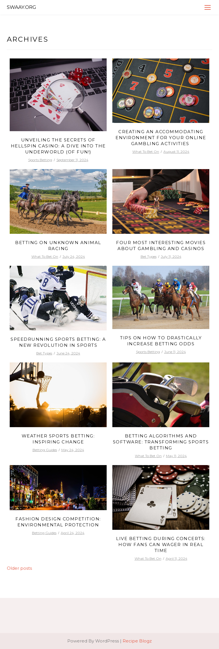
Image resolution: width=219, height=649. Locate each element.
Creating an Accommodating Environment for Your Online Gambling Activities (160, 137)
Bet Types (149, 256)
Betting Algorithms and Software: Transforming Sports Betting (161, 442)
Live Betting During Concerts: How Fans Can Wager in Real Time (161, 544)
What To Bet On (145, 151)
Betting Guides (45, 450)
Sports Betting (40, 160)
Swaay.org (21, 7)
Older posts (19, 568)
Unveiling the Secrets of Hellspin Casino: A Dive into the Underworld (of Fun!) (58, 146)
